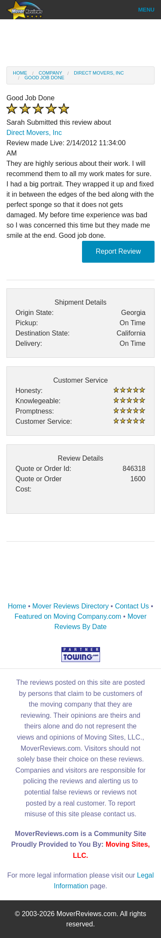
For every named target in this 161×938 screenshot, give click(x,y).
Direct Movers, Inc (99, 72)
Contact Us (132, 606)
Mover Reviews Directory (70, 606)
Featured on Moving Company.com (68, 616)
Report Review (118, 251)
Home (20, 72)
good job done (44, 77)
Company (50, 72)
